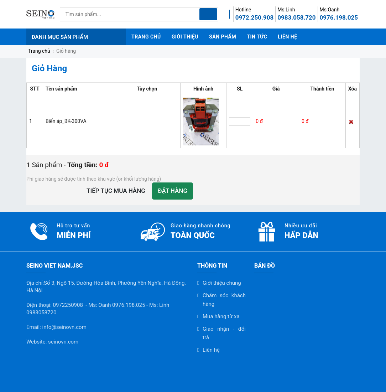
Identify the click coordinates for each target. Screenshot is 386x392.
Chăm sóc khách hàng (224, 299)
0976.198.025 (339, 17)
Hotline (243, 9)
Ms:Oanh (330, 9)
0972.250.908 (254, 17)
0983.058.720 (296, 17)
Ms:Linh (286, 9)
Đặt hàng (172, 190)
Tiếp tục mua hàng (116, 190)
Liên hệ (211, 350)
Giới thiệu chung (222, 283)
